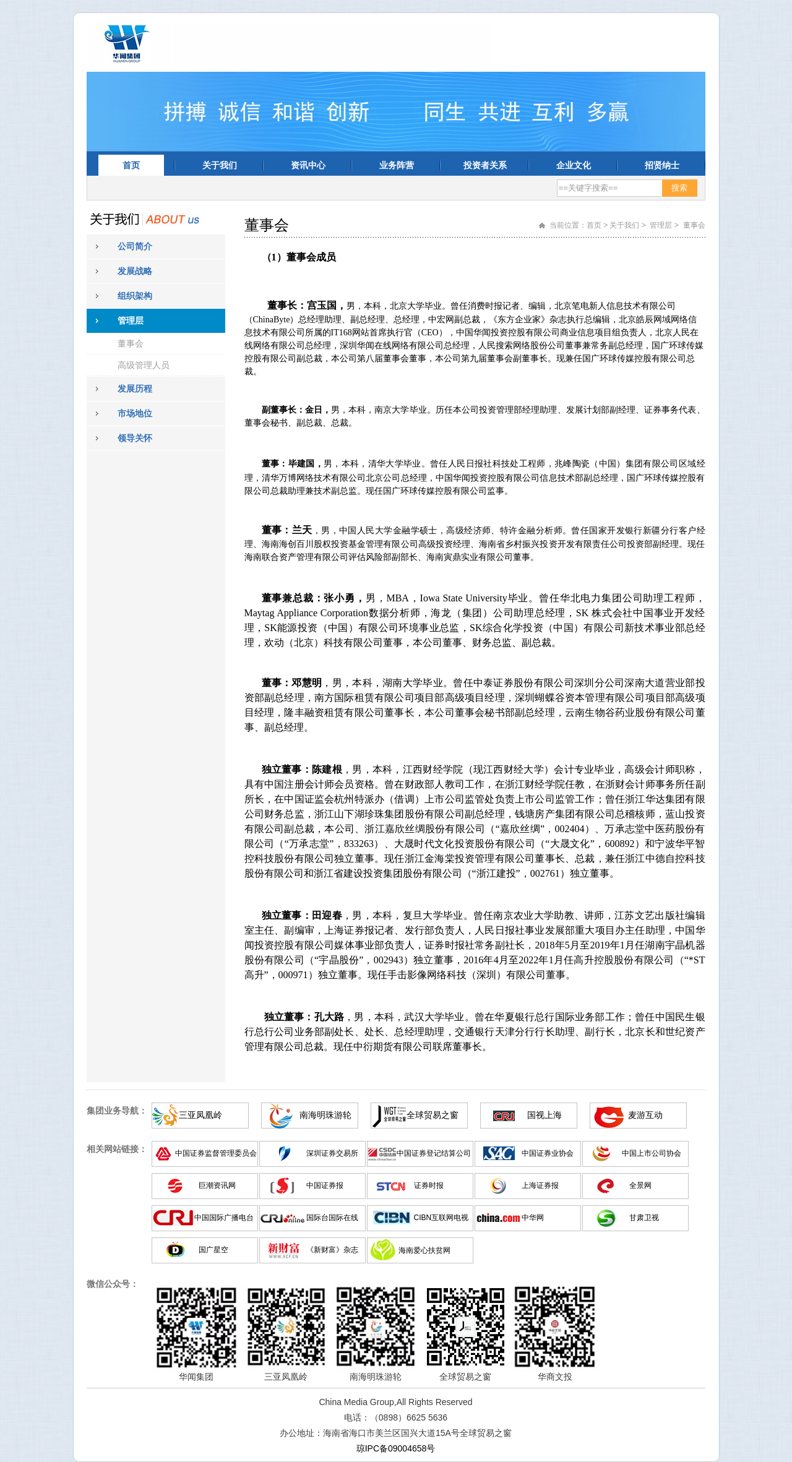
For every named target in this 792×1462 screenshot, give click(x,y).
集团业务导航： (117, 1111)
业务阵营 (396, 165)
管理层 (131, 320)
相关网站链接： (117, 1149)
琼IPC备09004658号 (396, 1448)
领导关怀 (135, 438)
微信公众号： (113, 1284)
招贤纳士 (662, 165)
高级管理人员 (144, 365)
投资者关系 (485, 165)
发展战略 (135, 271)
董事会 (131, 343)
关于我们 (219, 165)
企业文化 (573, 165)
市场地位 (135, 413)
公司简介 (135, 246)
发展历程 (135, 388)
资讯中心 (308, 165)
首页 (131, 165)
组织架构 (135, 296)
